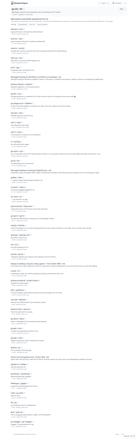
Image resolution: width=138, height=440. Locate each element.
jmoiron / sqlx (16, 38)
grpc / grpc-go (17, 412)
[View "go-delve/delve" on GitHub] (25, 319)
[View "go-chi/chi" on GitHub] (24, 9)
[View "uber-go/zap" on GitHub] (23, 58)
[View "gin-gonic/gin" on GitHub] (24, 151)
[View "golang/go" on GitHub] (21, 347)
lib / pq (14, 402)
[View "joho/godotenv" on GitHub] (25, 290)
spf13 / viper (16, 122)
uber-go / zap (16, 58)
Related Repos (21, 3)
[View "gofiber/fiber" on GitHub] (23, 177)
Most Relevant (22, 24)
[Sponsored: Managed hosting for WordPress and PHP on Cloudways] (69, 78)
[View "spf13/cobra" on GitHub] (23, 132)
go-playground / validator (21, 103)
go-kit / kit (15, 161)
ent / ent (14, 244)
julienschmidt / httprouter (21, 206)
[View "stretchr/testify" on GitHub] (25, 48)
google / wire (16, 328)
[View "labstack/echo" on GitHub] (24, 29)
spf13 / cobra (16, 132)
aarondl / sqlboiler (18, 299)
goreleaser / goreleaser (20, 374)
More (123, 9)
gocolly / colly (16, 338)
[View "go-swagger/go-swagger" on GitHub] (33, 421)
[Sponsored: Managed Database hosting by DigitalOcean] (69, 171)
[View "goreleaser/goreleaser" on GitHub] (31, 374)
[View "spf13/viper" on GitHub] (22, 122)
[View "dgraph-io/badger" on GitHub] (27, 364)
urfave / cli (15, 271)
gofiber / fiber (16, 177)
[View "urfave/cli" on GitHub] (20, 271)
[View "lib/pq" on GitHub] (17, 402)
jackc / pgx (15, 67)
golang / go (15, 347)
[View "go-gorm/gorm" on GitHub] (25, 216)
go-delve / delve (17, 319)
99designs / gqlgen (19, 383)
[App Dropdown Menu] (125, 3)
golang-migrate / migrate (21, 84)
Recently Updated (42, 24)
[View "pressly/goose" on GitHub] (24, 254)
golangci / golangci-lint (20, 235)
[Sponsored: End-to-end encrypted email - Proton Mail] (69, 358)
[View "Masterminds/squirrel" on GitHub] (31, 309)
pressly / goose (17, 254)
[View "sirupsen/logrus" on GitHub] (26, 187)
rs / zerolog (15, 141)
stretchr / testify (17, 48)
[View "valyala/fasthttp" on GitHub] (26, 225)
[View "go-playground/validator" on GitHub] (33, 103)
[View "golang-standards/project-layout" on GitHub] (40, 280)
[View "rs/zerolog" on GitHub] (21, 141)
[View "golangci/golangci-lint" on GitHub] (31, 235)
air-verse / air (16, 196)
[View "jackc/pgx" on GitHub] (21, 67)
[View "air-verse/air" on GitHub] (23, 196)
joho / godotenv (17, 290)
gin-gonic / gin (17, 151)
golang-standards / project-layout (25, 280)
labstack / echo (17, 29)
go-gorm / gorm (17, 216)
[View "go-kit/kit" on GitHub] (20, 161)
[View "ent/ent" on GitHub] (19, 244)
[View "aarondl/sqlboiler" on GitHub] (27, 299)
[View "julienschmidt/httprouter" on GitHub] (33, 206)
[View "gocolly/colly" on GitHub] (23, 338)
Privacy (117, 434)
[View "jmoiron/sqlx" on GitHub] (23, 38)
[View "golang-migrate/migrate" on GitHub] (33, 84)
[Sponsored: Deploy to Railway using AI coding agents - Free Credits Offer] (69, 264)
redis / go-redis (17, 393)
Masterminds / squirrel (20, 309)
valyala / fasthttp (18, 225)
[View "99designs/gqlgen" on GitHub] (28, 383)
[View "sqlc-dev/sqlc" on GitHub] (23, 113)
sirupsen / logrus (18, 187)
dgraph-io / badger (19, 364)
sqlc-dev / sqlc (16, 113)
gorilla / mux (16, 94)
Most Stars (32, 24)
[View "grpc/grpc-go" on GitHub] (24, 412)
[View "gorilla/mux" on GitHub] (22, 94)
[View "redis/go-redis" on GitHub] (24, 393)
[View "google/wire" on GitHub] (23, 328)
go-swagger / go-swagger (21, 421)
